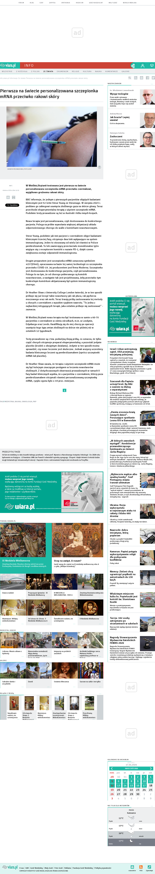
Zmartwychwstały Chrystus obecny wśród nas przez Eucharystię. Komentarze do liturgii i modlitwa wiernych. (24, 565)
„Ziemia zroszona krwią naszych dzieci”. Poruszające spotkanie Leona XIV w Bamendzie (123, 416)
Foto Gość (59, 868)
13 (118, 785)
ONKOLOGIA (27, 401)
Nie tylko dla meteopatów (118, 806)
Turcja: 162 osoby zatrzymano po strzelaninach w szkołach (124, 621)
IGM (27, 868)
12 (112, 785)
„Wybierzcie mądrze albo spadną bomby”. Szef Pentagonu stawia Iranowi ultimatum (123, 478)
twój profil (142, 65)
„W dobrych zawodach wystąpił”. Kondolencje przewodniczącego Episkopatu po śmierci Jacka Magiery (123, 446)
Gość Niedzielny (96, 3)
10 (144, 781)
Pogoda (131, 810)
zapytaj (52, 3)
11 (150, 781)
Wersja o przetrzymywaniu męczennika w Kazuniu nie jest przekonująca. (121, 607)
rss (135, 77)
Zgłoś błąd (149, 866)
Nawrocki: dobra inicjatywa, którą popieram (119, 533)
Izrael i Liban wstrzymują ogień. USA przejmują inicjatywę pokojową (123, 352)
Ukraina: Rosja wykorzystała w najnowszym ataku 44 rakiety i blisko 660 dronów (123, 511)
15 (131, 785)
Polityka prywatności (103, 868)
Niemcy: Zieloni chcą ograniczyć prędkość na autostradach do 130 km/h (122, 575)
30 (118, 777)
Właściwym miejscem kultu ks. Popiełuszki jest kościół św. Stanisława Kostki (123, 597)
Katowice (131, 813)
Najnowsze (112, 342)
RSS (141, 866)
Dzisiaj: (131, 764)
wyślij (8, 197)
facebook (147, 77)
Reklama (67, 868)
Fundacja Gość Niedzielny (83, 868)
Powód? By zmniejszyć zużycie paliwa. (122, 584)
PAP (34, 401)
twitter (153, 77)
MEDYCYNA (9, 401)
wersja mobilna (130, 3)
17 (144, 785)
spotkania (66, 3)
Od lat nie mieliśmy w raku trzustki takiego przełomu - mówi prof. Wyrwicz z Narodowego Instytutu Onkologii (45, 455)
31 (125, 777)
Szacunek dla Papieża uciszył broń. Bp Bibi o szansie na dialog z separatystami (121, 385)
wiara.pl (10, 65)
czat (41, 3)
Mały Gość (113, 3)
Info (29, 65)
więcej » (22, 596)
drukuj (13, 197)
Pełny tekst (114, 563)
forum (21, 3)
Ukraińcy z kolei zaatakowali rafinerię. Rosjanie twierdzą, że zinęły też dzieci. (128, 520)
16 (137, 785)
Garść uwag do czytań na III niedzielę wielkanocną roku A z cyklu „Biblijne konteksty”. (76, 565)
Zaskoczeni (116, 136)
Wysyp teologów (119, 93)
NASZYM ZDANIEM (114, 83)
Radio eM (79, 3)
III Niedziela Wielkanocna (16, 560)
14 (125, 785)
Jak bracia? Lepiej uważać (119, 118)
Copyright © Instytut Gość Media (31, 871)
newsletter (141, 77)
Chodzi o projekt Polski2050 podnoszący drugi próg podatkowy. (121, 541)
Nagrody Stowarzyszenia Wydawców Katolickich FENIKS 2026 (123, 640)
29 (112, 777)
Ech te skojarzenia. (117, 123)
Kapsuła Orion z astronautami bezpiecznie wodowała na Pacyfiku (62, 460)
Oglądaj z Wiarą (7, 693)
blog (32, 3)
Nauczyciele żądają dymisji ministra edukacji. (124, 628)
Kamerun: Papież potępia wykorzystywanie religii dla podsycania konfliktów (123, 555)
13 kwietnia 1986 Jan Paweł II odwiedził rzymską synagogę (44, 457)
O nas (21, 868)
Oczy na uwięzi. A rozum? (67, 560)
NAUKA (18, 401)
